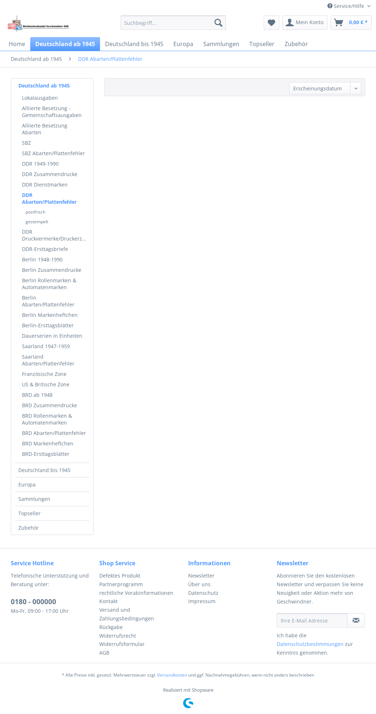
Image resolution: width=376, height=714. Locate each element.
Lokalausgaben (40, 97)
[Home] (17, 44)
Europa (27, 484)
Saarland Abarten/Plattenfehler (48, 360)
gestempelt (37, 222)
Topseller (29, 513)
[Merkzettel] (271, 22)
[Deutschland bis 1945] (134, 44)
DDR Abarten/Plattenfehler (49, 198)
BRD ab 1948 (37, 394)
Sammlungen (34, 498)
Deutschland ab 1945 (44, 85)
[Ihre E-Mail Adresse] (312, 620)
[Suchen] (218, 22)
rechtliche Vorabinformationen (136, 592)
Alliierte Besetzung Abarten (44, 129)
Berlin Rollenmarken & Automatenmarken (49, 284)
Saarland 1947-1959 (46, 346)
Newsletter (201, 575)
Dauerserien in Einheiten (52, 335)
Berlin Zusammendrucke (51, 269)
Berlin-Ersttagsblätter (48, 325)
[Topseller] (262, 44)
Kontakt (108, 601)
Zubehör (28, 527)
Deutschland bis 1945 (44, 470)
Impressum (202, 601)
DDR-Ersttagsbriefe (45, 249)
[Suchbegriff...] (173, 22)
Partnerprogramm (121, 584)
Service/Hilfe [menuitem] (346, 6)
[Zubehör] (296, 44)
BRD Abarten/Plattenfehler (54, 433)
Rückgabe (111, 627)
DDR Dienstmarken (45, 184)
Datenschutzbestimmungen (310, 644)
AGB (104, 652)
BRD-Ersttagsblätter (45, 453)
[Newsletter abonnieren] (356, 620)
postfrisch (35, 212)
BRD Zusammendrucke (49, 405)
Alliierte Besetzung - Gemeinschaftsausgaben (52, 111)
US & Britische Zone (45, 384)
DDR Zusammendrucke (49, 174)
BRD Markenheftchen (47, 443)
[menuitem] (173, 22)
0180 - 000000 (33, 601)
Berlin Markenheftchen (50, 314)
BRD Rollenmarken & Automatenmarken (47, 419)
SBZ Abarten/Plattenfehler (53, 153)
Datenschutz (203, 592)
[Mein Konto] (304, 22)
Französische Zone (44, 374)
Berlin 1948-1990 (42, 259)
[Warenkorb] (351, 22)
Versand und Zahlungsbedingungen (126, 614)
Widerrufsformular (122, 644)
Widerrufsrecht (117, 635)
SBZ (26, 142)
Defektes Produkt (119, 575)
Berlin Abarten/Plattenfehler (48, 301)
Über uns (199, 584)
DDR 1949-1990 (40, 163)
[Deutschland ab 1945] (65, 44)
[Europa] (183, 44)
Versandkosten (172, 675)
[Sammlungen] (221, 44)
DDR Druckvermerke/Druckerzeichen (56, 235)
